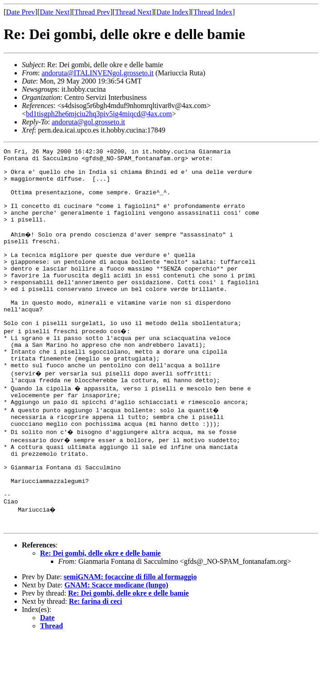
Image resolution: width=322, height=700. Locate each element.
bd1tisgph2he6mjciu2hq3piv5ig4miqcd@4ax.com (99, 114)
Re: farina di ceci (95, 664)
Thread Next (133, 12)
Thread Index (212, 12)
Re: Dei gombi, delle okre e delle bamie (100, 616)
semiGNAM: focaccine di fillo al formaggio (130, 639)
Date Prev (20, 12)
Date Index (172, 12)
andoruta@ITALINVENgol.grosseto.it (97, 73)
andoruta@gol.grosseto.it (88, 122)
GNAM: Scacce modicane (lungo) (116, 647)
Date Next (55, 12)
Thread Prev (92, 12)
